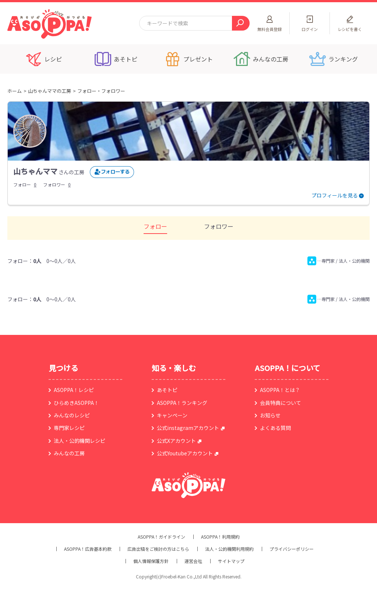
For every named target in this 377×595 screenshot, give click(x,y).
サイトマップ (231, 561)
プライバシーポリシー (291, 549)
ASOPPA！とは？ (280, 389)
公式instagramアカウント (188, 427)
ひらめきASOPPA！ (76, 402)
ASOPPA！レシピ (74, 389)
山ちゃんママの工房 (49, 90)
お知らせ (270, 415)
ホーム (14, 90)
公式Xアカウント (176, 440)
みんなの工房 (69, 453)
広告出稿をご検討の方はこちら (158, 549)
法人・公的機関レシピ (79, 440)
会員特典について (280, 402)
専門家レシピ (69, 427)
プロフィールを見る (334, 195)
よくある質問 (275, 427)
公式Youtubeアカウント (185, 453)
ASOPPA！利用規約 (220, 537)
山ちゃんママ (35, 171)
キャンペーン (172, 415)
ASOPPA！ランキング (182, 402)
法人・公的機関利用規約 (229, 549)
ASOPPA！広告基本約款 (88, 549)
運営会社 (193, 561)
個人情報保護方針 (151, 561)
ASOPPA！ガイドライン (161, 537)
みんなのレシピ (72, 415)
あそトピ (167, 389)
